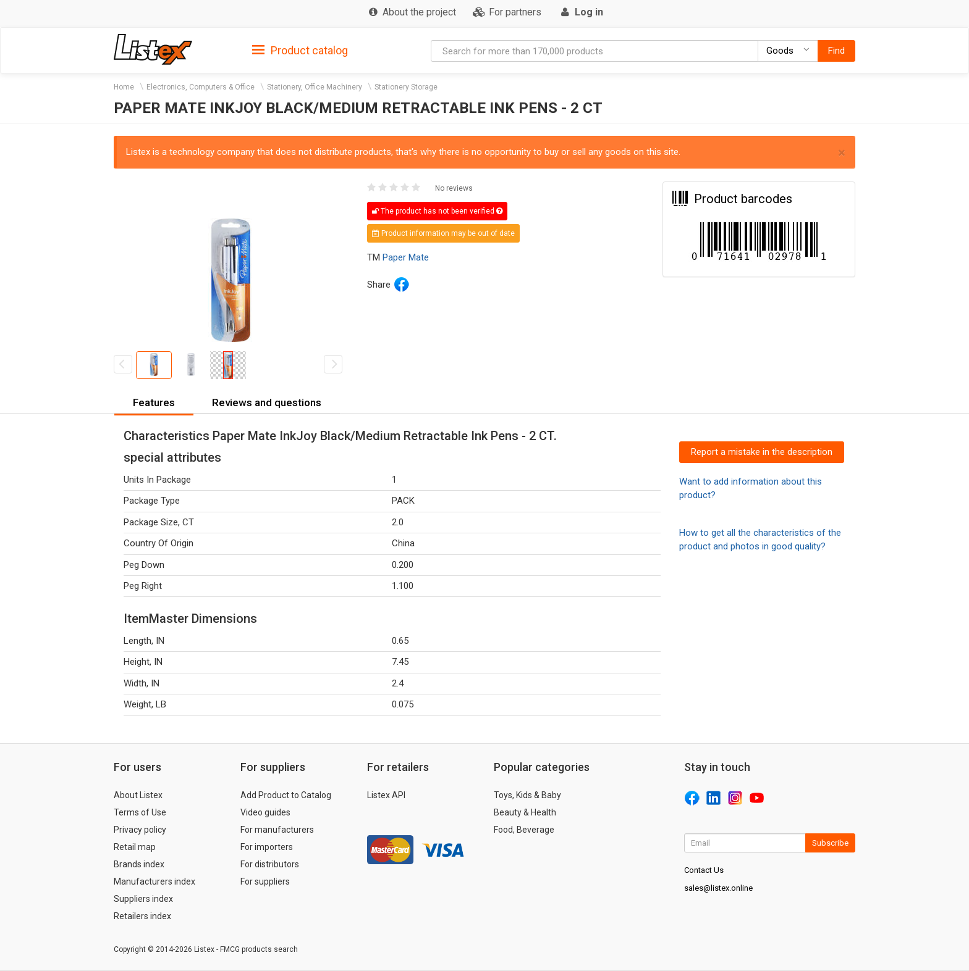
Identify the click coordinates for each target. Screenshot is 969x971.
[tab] (300, 50)
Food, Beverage (524, 830)
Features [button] (154, 402)
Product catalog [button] (300, 51)
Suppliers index (143, 899)
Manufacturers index (154, 881)
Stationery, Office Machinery (314, 87)
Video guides (265, 812)
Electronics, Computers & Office (200, 87)
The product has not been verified (437, 211)
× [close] (841, 153)
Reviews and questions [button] (266, 402)
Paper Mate (406, 257)
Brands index (139, 864)
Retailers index (142, 916)
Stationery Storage (406, 87)
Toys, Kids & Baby (527, 795)
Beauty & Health (525, 812)
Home (124, 87)
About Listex (138, 795)
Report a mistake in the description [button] (761, 451)
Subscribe (830, 843)
